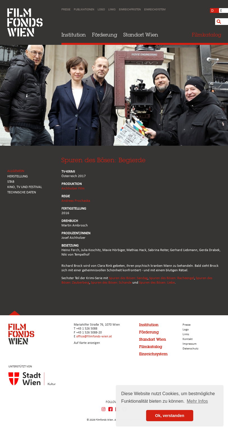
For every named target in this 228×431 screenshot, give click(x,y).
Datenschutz (190, 348)
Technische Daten (21, 192)
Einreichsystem (154, 9)
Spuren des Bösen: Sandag (128, 278)
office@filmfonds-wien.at (94, 336)
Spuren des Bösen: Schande (111, 282)
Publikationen (84, 9)
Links (112, 9)
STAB (10, 182)
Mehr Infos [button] (197, 401)
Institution (73, 35)
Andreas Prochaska (75, 201)
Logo (101, 9)
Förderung (104, 35)
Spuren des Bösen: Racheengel (171, 278)
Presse (65, 9)
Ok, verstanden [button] (169, 415)
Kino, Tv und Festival (24, 187)
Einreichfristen (130, 9)
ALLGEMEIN (15, 171)
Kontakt (188, 339)
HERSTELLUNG (17, 176)
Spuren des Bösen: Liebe (157, 282)
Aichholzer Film (72, 188)
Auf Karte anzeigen (87, 343)
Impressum (190, 344)
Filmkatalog (150, 346)
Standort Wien (140, 35)
